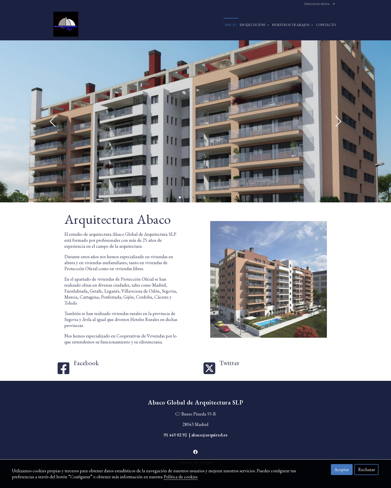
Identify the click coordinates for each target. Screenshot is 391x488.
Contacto (326, 24)
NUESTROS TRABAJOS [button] (292, 24)
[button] (338, 121)
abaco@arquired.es (209, 435)
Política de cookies (180, 477)
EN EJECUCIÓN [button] (254, 24)
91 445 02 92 (175, 435)
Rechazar (366, 469)
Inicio (231, 24)
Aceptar (341, 469)
